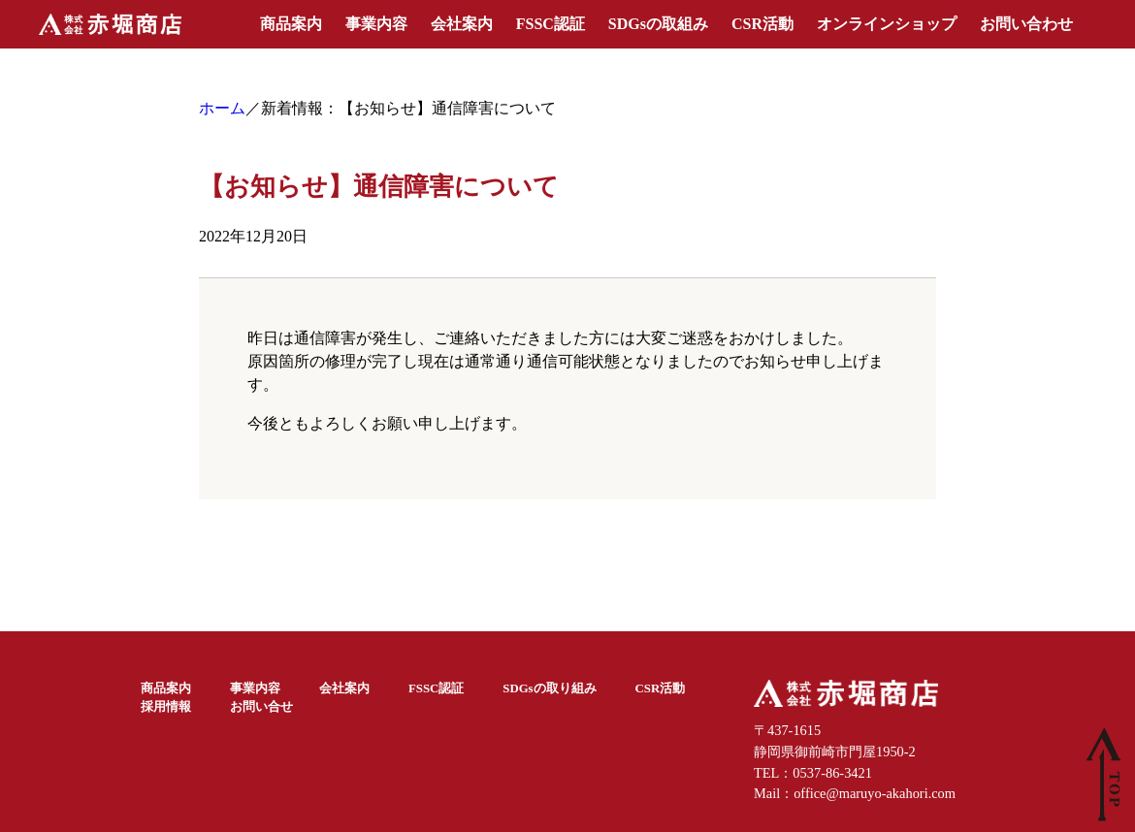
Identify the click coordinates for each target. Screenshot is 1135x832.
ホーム (222, 108)
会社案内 (462, 24)
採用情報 (166, 707)
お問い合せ (261, 707)
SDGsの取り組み (549, 688)
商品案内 (291, 24)
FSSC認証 (550, 24)
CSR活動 (762, 24)
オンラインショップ (887, 24)
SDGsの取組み (658, 24)
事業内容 (376, 24)
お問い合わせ (1026, 24)
